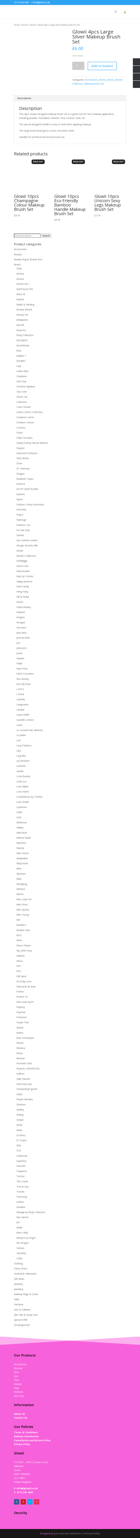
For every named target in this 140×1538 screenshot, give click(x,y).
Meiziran (21, 873)
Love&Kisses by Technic (29, 796)
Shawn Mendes (24, 1099)
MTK (19, 935)
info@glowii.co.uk (27, 1488)
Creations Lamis (25, 417)
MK (18, 919)
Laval (19, 725)
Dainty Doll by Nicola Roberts (32, 442)
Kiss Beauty (22, 678)
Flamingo (21, 519)
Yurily (19, 1258)
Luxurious (21, 807)
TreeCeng (21, 1196)
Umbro (20, 1201)
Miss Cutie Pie (24, 899)
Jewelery (18, 1284)
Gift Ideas (19, 1278)
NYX (18, 971)
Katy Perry (22, 668)
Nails (16, 1299)
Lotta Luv (21, 781)
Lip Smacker (23, 760)
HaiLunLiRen (23, 571)
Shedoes (21, 1104)
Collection (21, 401)
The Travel (22, 1181)
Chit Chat (21, 381)
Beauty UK (22, 314)
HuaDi (19, 601)
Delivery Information (26, 1436)
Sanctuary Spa (24, 1084)
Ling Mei (21, 755)
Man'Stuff (21, 832)
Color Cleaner (23, 406)
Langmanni (22, 704)
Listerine (21, 766)
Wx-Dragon (22, 1242)
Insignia (20, 617)
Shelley (20, 1109)
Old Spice (21, 976)
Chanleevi (21, 376)
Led (18, 740)
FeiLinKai (21, 509)
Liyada (19, 771)
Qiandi (19, 1027)
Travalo (20, 1191)
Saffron (20, 1073)
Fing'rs (19, 514)
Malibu (20, 827)
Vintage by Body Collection (30, 1212)
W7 (18, 1222)
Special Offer (21, 1319)
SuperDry (21, 1160)
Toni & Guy (22, 1186)
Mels (19, 878)
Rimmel (20, 1058)
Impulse (20, 612)
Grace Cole (22, 566)
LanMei (20, 709)
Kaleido (20, 658)
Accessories (91, 79)
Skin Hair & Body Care (26, 1314)
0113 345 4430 (25, 1492)
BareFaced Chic (24, 289)
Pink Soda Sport (25, 1001)
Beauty (18, 254)
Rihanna (20, 1048)
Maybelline (22, 858)
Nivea (19, 960)
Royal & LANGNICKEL (28, 1068)
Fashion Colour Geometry (30, 504)
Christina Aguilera (25, 386)
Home (17, 24)
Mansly (20, 848)
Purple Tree (22, 1022)
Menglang (21, 884)
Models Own (23, 930)
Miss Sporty (22, 909)
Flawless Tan (23, 525)
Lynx (18, 817)
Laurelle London (25, 719)
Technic (20, 1176)
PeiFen (20, 991)
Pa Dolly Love (23, 981)
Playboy (20, 1007)
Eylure (19, 499)
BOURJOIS (22, 340)
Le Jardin (21, 735)
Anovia (20, 278)
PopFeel (20, 1012)
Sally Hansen (23, 1078)
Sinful (19, 1125)
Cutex (19, 432)
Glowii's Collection (26, 555)
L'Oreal (20, 694)
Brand (25, 24)
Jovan (19, 653)
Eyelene (20, 494)
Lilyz (18, 750)
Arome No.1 (23, 283)
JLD (18, 642)
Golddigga (21, 560)
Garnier (20, 535)
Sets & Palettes (22, 1309)
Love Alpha (22, 786)
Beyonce (21, 330)
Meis (19, 868)
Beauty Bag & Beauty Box (28, 259)
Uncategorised (22, 1325)
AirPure (20, 273)
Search (46, 235)
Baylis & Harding (25, 304)
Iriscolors (21, 627)
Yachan (20, 1248)
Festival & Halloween (25, 1273)
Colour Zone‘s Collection (29, 412)
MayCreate (22, 863)
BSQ (18, 350)
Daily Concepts (24, 437)
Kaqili (19, 663)
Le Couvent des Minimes (29, 730)
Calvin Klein (22, 371)
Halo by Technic (25, 576)
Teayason (21, 1171)
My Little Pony (24, 950)
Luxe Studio (22, 801)
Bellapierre (22, 319)
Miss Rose (22, 904)
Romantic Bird (24, 1063)
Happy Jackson (24, 581)
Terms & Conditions (26, 1432)
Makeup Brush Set (94, 83)
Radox (19, 1032)
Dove (19, 463)
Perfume (18, 1304)
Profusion (21, 1017)
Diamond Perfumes (27, 453)
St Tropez (21, 1140)
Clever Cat (21, 396)
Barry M (20, 294)
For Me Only (23, 530)
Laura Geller (22, 714)
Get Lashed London (27, 540)
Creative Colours (25, 422)
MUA (19, 940)
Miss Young (22, 914)
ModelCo (21, 925)
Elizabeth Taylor (25, 478)
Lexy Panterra (23, 745)
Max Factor (22, 853)
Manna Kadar (23, 837)
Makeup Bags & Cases (26, 1294)
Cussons (21, 427)
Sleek (19, 1130)
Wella (19, 1227)
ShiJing (19, 1114)
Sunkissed (21, 1155)
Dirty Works (22, 458)
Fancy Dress (20, 1268)
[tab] (24, 98)
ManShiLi (21, 842)
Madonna (21, 822)
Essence (20, 483)
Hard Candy (22, 586)
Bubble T (21, 355)
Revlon (20, 1042)
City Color (21, 391)
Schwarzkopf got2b (26, 1089)
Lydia (19, 812)
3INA (19, 268)
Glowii (33, 24)
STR (18, 1150)
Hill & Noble (22, 596)
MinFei (20, 894)
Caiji (18, 366)
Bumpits (20, 360)
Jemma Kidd (22, 637)
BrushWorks (23, 345)
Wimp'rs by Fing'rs (26, 1237)
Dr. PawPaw (23, 468)
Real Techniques (25, 1037)
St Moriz (20, 1135)
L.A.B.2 (20, 689)
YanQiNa (21, 1253)
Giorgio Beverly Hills (27, 545)
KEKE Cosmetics (25, 673)
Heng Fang (22, 591)
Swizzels (20, 1165)
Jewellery (18, 1289)
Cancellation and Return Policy (32, 1440)
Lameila (20, 699)
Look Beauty (23, 776)
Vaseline (20, 1207)
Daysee (20, 448)
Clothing (18, 1263)
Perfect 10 (22, 996)
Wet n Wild (22, 1232)
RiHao (19, 1053)
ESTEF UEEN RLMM (27, 489)
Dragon (20, 473)
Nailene (20, 955)
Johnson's (21, 648)
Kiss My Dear (23, 684)
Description (24, 98)
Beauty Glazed (24, 309)
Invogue (20, 622)
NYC (18, 965)
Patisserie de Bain (26, 986)
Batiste (20, 299)
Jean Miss (21, 632)
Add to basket (102, 66)
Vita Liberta (22, 1217)
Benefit (20, 325)
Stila (18, 1145)
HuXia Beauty (23, 607)
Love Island (22, 791)
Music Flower (23, 945)
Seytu (19, 1094)
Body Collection (24, 335)
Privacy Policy (22, 1444)
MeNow (20, 889)
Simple (20, 1119)
